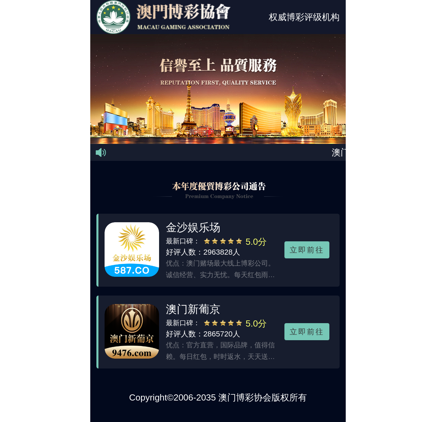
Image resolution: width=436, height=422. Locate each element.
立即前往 (307, 249)
